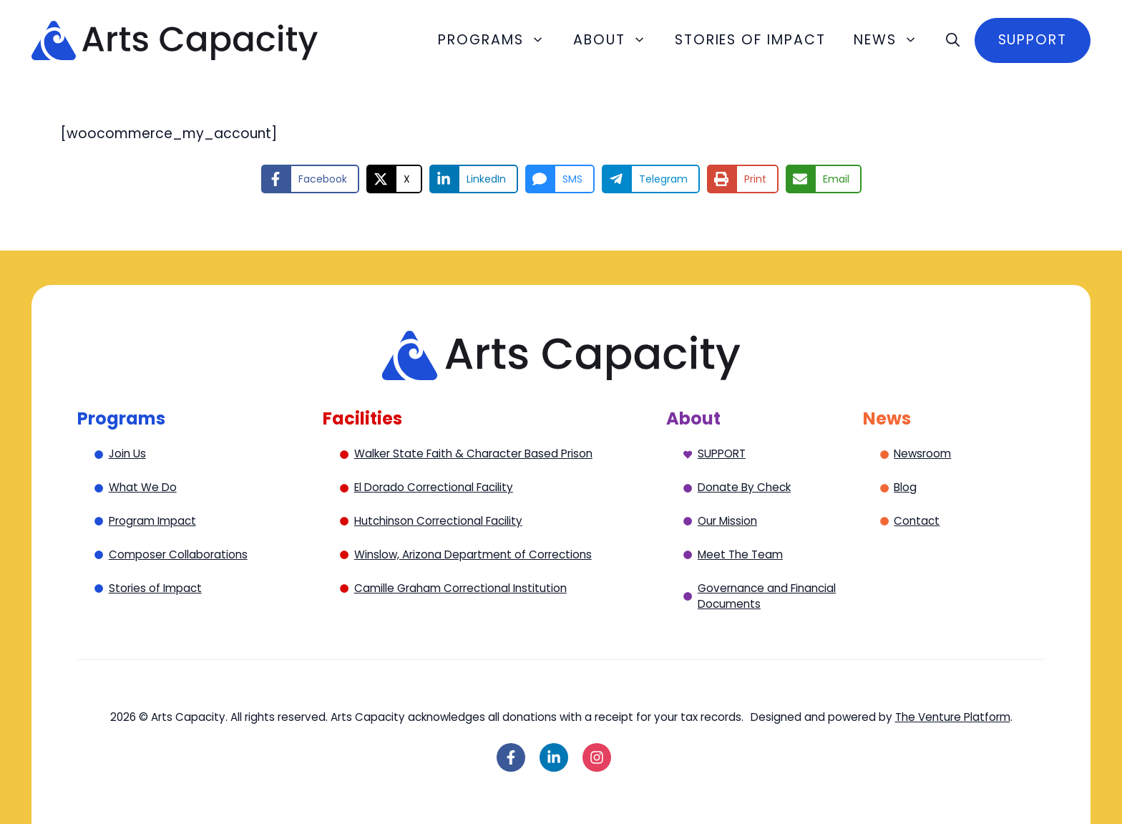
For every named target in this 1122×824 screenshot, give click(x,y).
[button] (953, 40)
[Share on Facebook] (310, 179)
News (893, 40)
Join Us (127, 453)
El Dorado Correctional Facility (433, 487)
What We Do (143, 487)
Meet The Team (740, 554)
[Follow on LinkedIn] (554, 757)
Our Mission (727, 520)
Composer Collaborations (178, 554)
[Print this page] (743, 179)
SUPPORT (722, 453)
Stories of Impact (750, 39)
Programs (498, 40)
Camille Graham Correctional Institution (460, 588)
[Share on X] (394, 179)
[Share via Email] (824, 179)
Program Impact (152, 520)
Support (1032, 39)
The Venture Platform (952, 716)
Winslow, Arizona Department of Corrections (473, 554)
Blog (905, 487)
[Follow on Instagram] (596, 757)
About (616, 40)
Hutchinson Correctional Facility (438, 520)
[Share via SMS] (560, 179)
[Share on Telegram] (651, 179)
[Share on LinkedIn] (473, 179)
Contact (917, 520)
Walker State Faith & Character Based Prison (473, 453)
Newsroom (922, 453)
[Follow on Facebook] (511, 757)
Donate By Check (744, 487)
